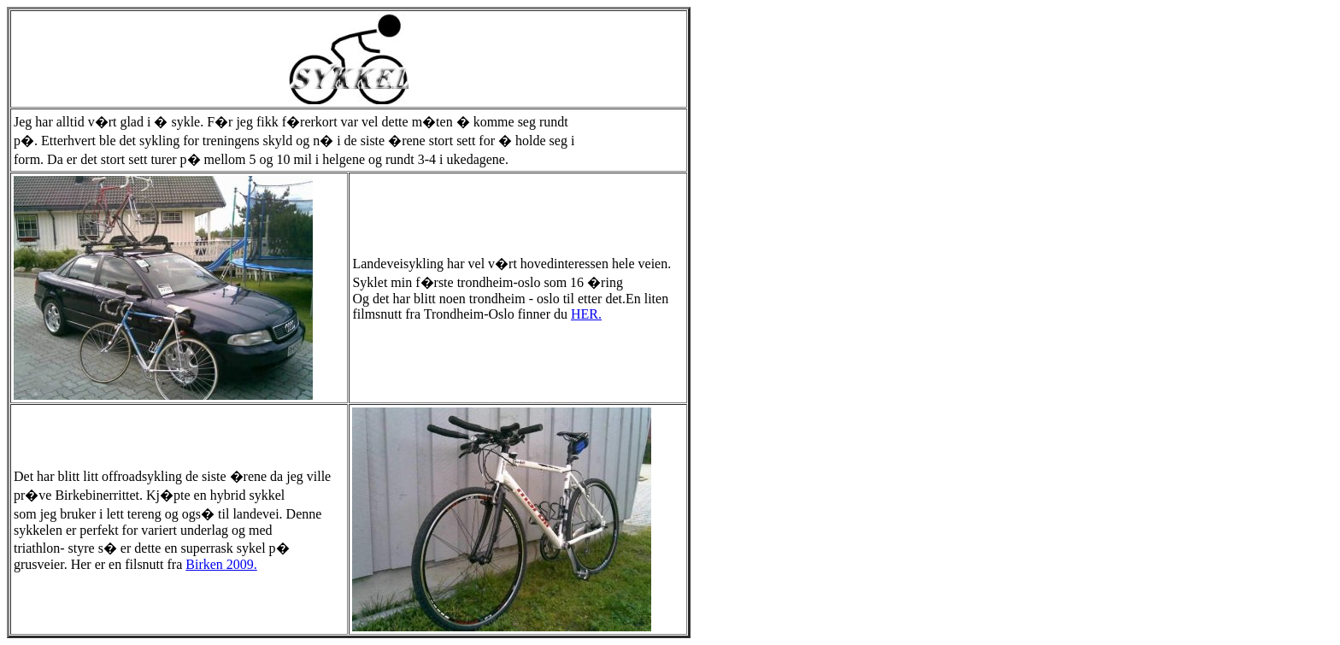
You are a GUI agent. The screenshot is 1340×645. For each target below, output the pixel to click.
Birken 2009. (221, 564)
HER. (586, 314)
